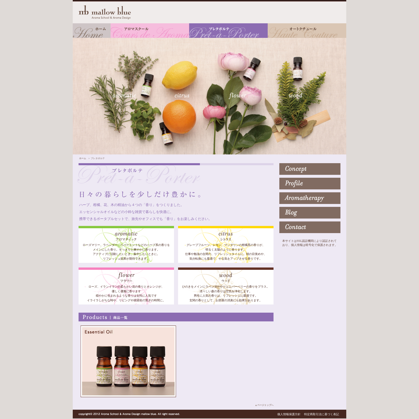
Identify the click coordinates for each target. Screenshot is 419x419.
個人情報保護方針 (289, 414)
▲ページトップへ (264, 405)
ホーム (82, 158)
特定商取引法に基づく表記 (321, 414)
